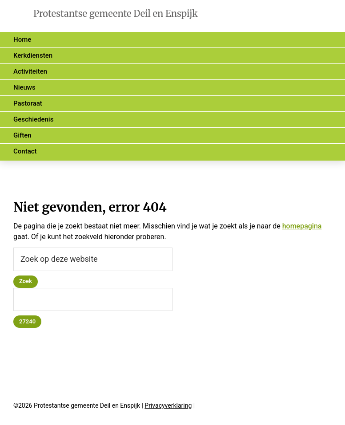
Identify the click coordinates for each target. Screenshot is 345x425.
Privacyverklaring (168, 405)
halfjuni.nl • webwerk (246, 406)
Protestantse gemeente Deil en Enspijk (115, 13)
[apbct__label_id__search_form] (92, 299)
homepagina (302, 226)
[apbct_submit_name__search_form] (27, 321)
